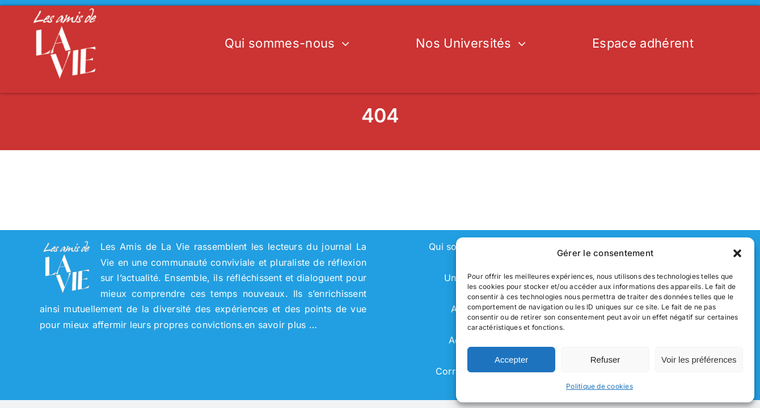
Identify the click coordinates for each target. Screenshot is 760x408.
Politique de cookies (599, 386)
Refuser (605, 359)
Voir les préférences (699, 359)
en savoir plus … (280, 324)
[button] (737, 253)
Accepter (511, 359)
